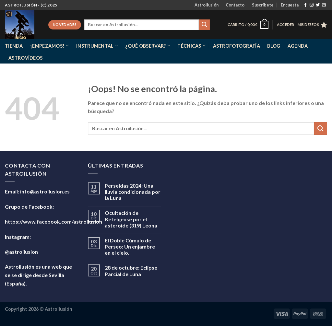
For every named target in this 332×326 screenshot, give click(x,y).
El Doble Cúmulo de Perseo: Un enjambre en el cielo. (130, 246)
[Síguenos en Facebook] (305, 5)
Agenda (298, 46)
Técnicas (191, 45)
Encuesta (290, 4)
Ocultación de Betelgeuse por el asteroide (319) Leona (131, 219)
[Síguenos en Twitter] (318, 5)
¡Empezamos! (49, 45)
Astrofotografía (236, 46)
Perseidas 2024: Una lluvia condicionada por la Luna (132, 191)
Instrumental (97, 45)
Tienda (14, 46)
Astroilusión (207, 4)
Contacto (235, 4)
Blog (273, 46)
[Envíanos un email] (324, 5)
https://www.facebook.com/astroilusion (53, 221)
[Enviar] (204, 24)
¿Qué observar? (147, 45)
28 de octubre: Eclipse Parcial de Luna (131, 270)
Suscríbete (263, 4)
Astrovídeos (25, 58)
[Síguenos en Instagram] (312, 5)
